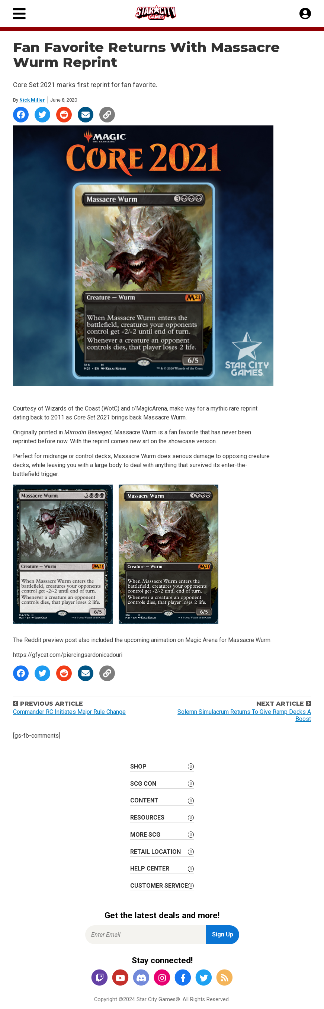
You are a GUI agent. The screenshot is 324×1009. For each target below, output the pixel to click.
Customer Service (159, 885)
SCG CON (143, 783)
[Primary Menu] (19, 13)
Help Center (149, 868)
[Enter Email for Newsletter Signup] (145, 934)
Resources (147, 817)
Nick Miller (32, 100)
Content (144, 800)
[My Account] (305, 14)
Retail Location (155, 851)
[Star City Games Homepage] (162, 12)
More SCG (145, 834)
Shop (138, 766)
